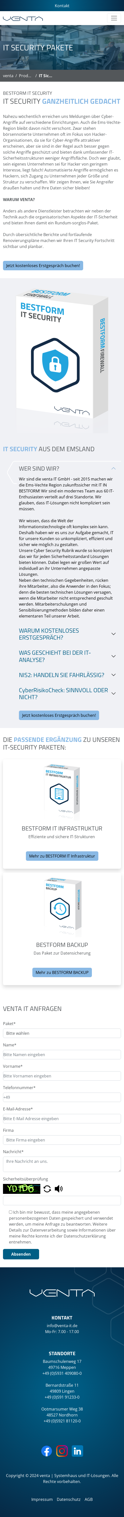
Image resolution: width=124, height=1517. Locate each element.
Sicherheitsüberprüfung (25, 1179)
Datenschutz (69, 1499)
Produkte (27, 75)
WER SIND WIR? (39, 468)
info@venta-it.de (62, 1325)
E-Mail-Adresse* (18, 1109)
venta (8, 75)
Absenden (21, 1254)
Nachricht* (13, 1151)
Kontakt (62, 5)
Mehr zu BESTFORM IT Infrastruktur (62, 856)
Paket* (9, 1023)
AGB (89, 1499)
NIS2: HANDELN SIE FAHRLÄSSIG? (61, 674)
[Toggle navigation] (114, 18)
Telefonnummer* (19, 1087)
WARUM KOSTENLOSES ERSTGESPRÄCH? (49, 634)
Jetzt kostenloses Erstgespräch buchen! (43, 265)
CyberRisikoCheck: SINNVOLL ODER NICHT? (63, 694)
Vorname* (13, 1066)
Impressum (42, 1499)
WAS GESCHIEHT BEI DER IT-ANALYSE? (55, 656)
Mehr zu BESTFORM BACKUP (62, 972)
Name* (9, 1045)
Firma (8, 1130)
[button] (47, 1188)
